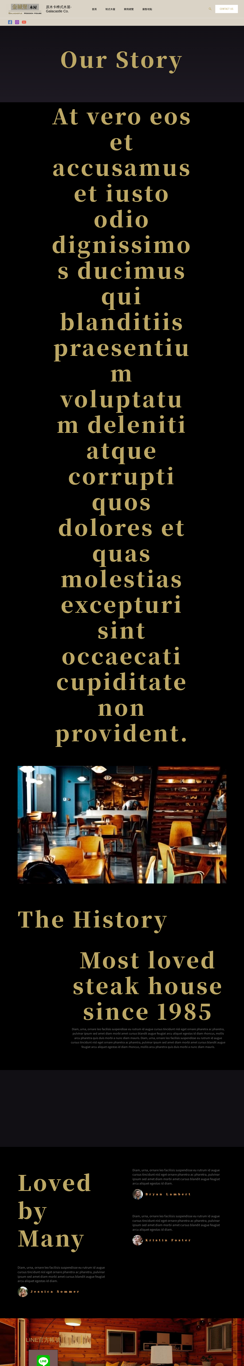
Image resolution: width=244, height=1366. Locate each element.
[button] (210, 9)
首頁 (94, 9)
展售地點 (147, 9)
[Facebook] (10, 22)
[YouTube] (24, 22)
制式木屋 (110, 9)
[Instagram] (17, 22)
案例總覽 (129, 9)
